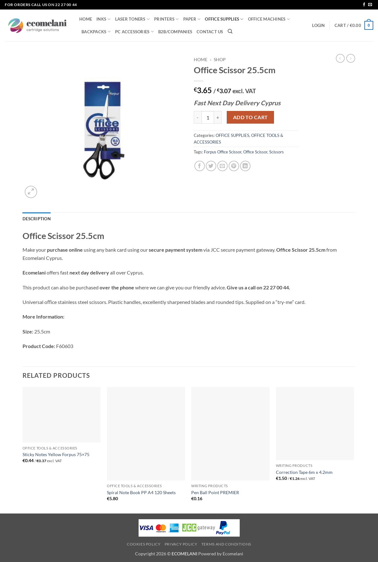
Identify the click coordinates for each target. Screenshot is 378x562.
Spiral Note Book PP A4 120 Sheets (141, 492)
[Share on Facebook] (199, 166)
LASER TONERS (132, 19)
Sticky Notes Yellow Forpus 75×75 (56, 454)
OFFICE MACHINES (269, 19)
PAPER (192, 19)
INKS (103, 19)
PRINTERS (166, 19)
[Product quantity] (207, 117)
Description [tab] (37, 218)
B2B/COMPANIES (175, 31)
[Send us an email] (370, 5)
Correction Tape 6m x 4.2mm (304, 472)
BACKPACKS (96, 32)
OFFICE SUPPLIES (224, 19)
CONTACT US (210, 31)
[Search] (230, 31)
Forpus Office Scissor (222, 151)
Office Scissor (255, 151)
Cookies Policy (144, 544)
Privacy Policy (181, 544)
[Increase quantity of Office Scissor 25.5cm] (218, 117)
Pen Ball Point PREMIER (215, 492)
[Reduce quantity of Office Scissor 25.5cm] (197, 117)
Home (200, 59)
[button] (318, 25)
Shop (220, 59)
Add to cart (250, 117)
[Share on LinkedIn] (245, 166)
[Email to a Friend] (222, 166)
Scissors (276, 151)
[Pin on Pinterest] (234, 166)
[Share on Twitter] (211, 166)
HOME (85, 19)
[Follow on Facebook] (364, 5)
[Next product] (340, 58)
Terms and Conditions (226, 544)
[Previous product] (350, 58)
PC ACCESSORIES (134, 32)
